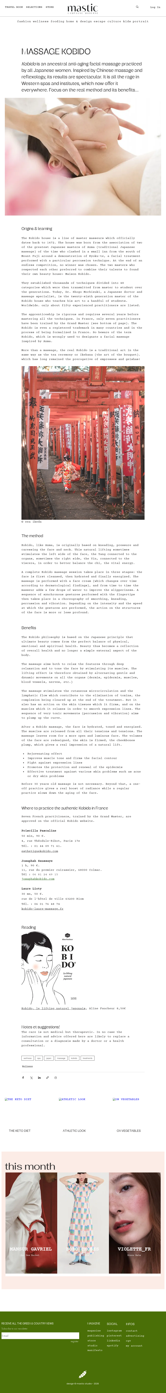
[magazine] (95, 1330)
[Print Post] (55, 1077)
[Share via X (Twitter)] (31, 1077)
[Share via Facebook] (23, 1077)
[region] (31, 1224)
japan (48, 1058)
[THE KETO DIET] (29, 1111)
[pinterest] (114, 1335)
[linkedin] (114, 1340)
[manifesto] (98, 1350)
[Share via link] (47, 1077)
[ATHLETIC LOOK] (83, 1111)
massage (61, 1058)
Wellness (27, 1066)
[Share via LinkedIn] (39, 1077)
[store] (98, 1340)
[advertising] (146, 1336)
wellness (28, 1058)
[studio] (98, 1345)
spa (39, 1058)
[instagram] (115, 1330)
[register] (72, 1341)
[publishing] (98, 1335)
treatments (87, 1058)
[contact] (133, 1331)
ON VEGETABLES (129, 1130)
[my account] (137, 1346)
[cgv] (137, 1341)
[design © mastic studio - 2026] (83, 1383)
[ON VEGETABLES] (137, 1111)
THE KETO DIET (20, 1130)
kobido (74, 1058)
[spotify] (114, 1345)
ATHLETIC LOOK (74, 1130)
